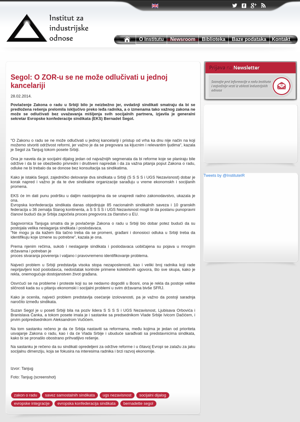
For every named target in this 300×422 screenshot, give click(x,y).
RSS (263, 6)
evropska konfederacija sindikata (87, 403)
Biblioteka (213, 39)
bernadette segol (138, 403)
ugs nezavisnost (117, 395)
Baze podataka (249, 39)
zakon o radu (25, 395)
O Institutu (151, 39)
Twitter (155, 6)
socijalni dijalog (152, 395)
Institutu (124, 40)
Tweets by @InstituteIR (224, 175)
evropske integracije (32, 403)
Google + (253, 6)
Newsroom (182, 39)
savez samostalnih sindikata (70, 395)
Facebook (244, 6)
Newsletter (250, 81)
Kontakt (281, 39)
